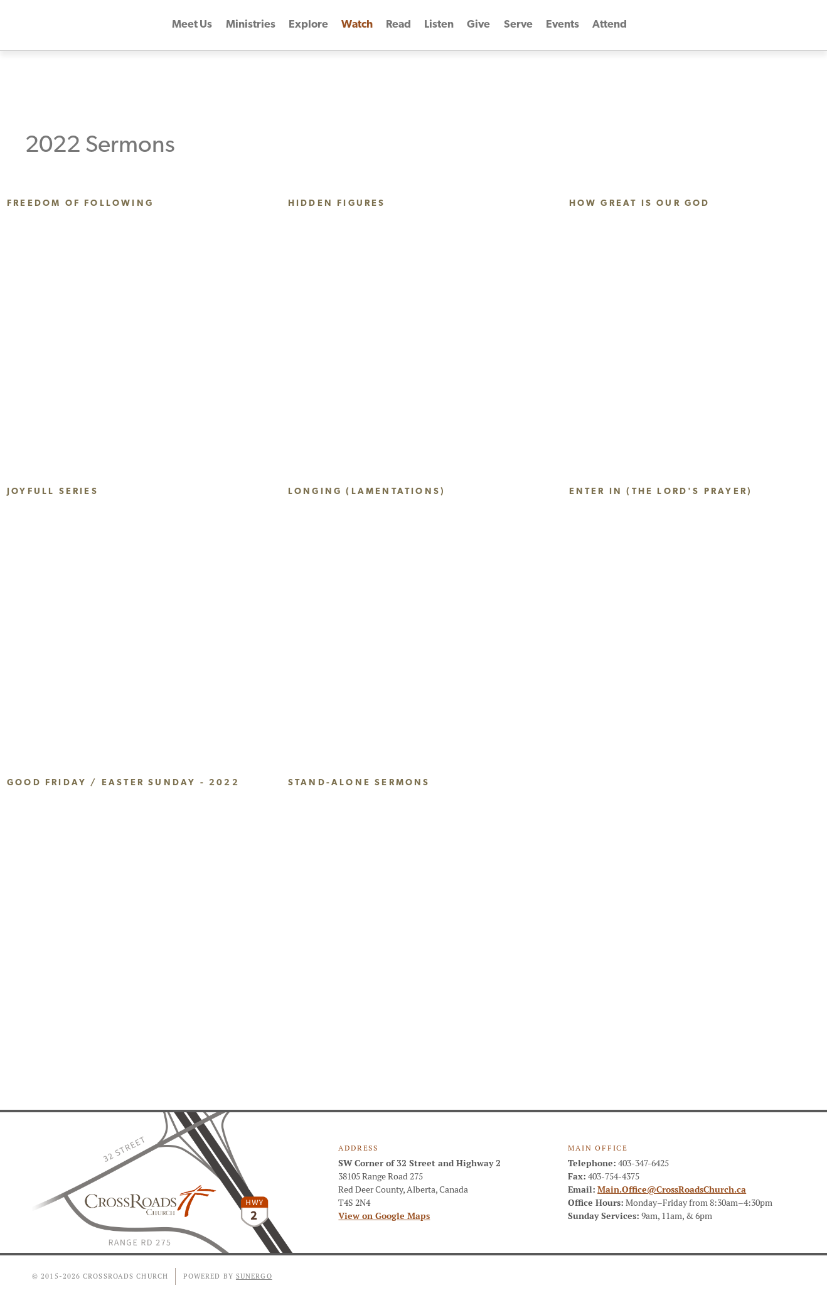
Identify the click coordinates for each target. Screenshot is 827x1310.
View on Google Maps (384, 1215)
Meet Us (192, 25)
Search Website (804, 25)
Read (399, 25)
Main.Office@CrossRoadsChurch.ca (671, 1189)
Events (562, 25)
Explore (308, 25)
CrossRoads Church (84, 25)
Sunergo (254, 1276)
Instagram (782, 25)
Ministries (250, 25)
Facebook (737, 25)
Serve (518, 25)
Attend (609, 25)
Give (479, 25)
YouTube (759, 25)
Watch (357, 25)
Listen (440, 25)
